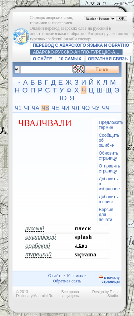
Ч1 (18, 108)
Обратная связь (108, 58)
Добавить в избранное (107, 183)
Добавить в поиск (107, 199)
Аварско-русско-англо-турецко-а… (76, 52)
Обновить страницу (107, 156)
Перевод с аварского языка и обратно (81, 45)
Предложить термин (107, 125)
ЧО (85, 108)
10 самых (70, 58)
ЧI (26, 108)
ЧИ (65, 108)
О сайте (42, 58)
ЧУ (96, 108)
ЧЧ (105, 108)
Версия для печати (106, 214)
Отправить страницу (107, 169)
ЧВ (45, 108)
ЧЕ (55, 108)
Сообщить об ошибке (107, 140)
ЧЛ (75, 108)
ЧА (35, 108)
